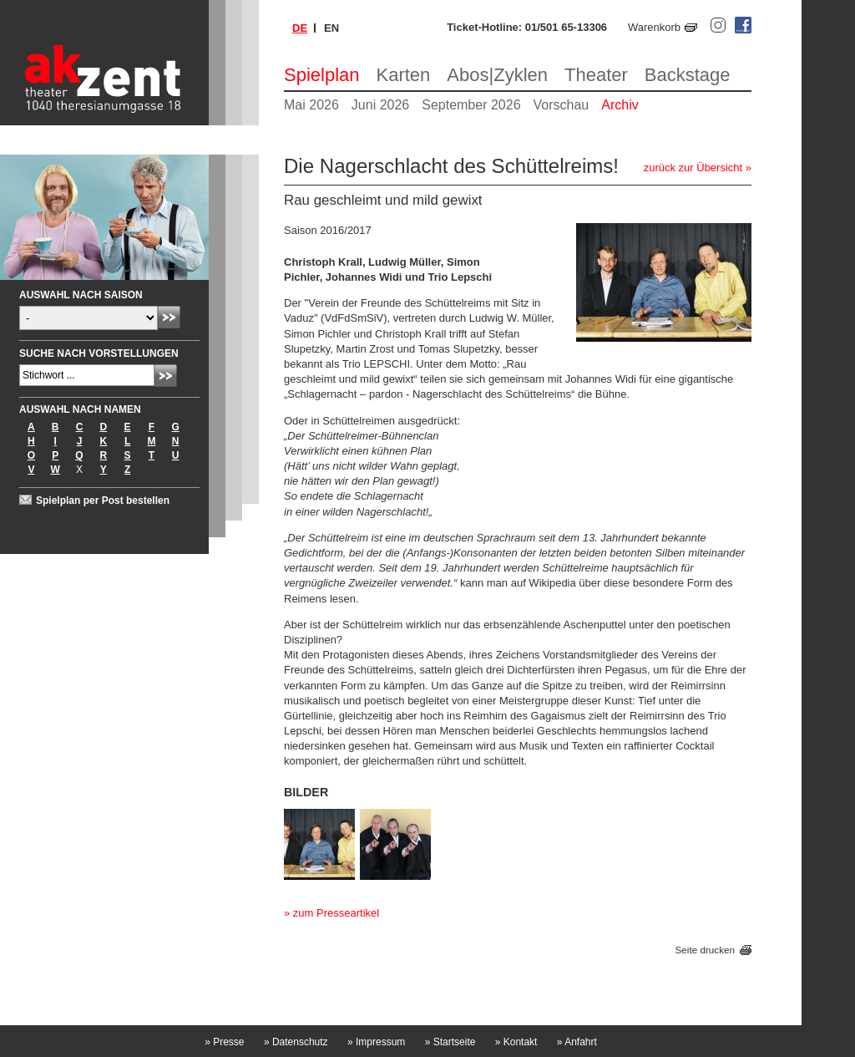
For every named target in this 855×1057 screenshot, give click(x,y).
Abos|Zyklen (497, 74)
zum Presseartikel (336, 913)
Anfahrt (577, 1042)
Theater (596, 74)
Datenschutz (296, 1042)
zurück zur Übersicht (693, 167)
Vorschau (561, 105)
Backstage (688, 74)
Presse (224, 1042)
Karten (404, 74)
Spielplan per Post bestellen (102, 500)
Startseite (450, 1042)
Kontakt (516, 1042)
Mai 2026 (311, 105)
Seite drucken (705, 949)
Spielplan (322, 74)
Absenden (169, 317)
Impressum (376, 1042)
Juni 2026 (380, 105)
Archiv (619, 105)
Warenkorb (654, 27)
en (331, 28)
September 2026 (471, 105)
